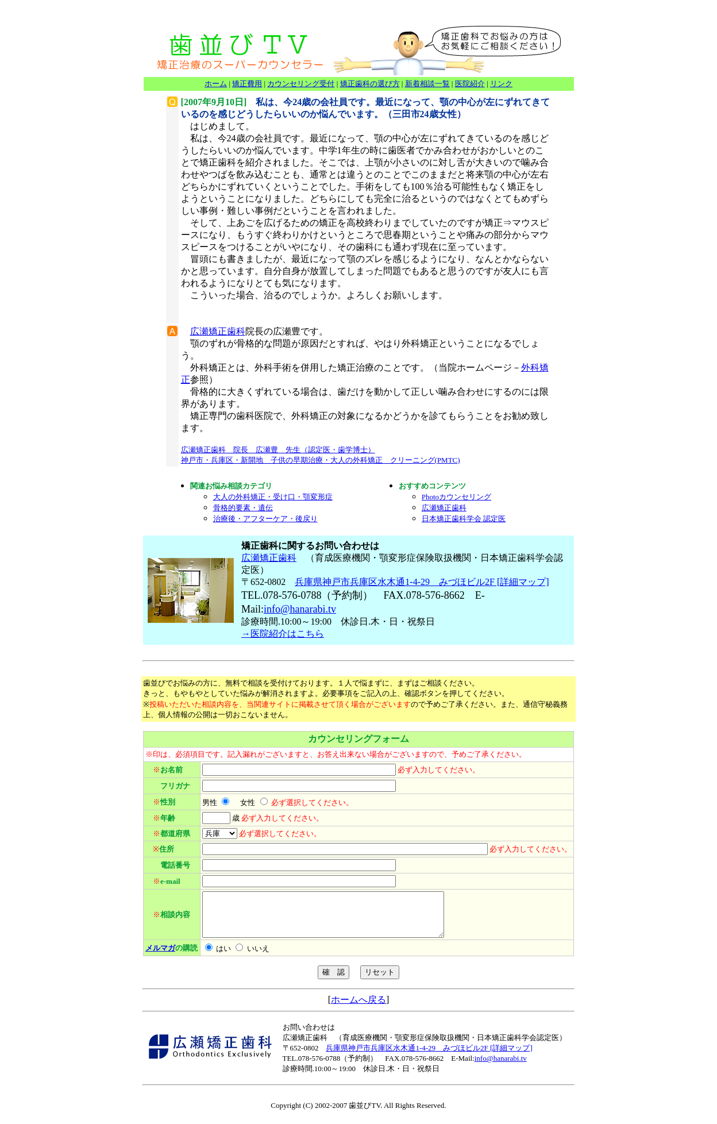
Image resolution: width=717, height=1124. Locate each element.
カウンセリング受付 (300, 83)
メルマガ (160, 956)
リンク (501, 83)
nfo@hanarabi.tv (301, 609)
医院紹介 (470, 83)
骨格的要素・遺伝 (243, 507)
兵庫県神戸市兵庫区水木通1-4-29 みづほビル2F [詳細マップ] (422, 582)
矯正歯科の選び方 (370, 83)
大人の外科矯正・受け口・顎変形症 (273, 496)
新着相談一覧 (427, 83)
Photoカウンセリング (456, 496)
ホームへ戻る (358, 1008)
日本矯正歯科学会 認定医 (464, 518)
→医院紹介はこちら (282, 633)
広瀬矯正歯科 (217, 331)
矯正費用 (247, 83)
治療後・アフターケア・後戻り (265, 518)
